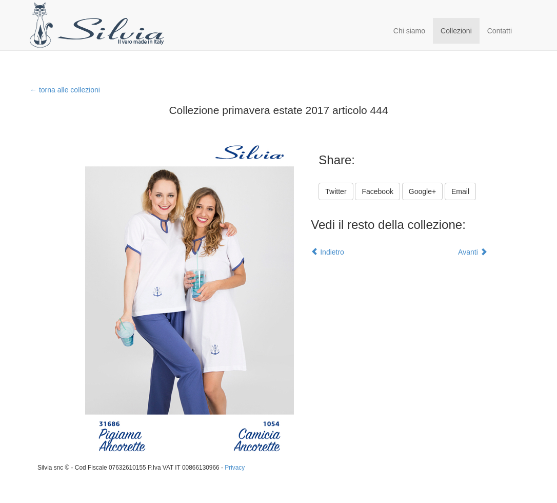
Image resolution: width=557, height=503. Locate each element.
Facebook (377, 191)
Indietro (327, 252)
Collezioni (456, 31)
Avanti (472, 252)
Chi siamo (409, 31)
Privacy (235, 467)
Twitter (335, 191)
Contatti (499, 31)
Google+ (422, 191)
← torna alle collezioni (65, 90)
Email (460, 191)
